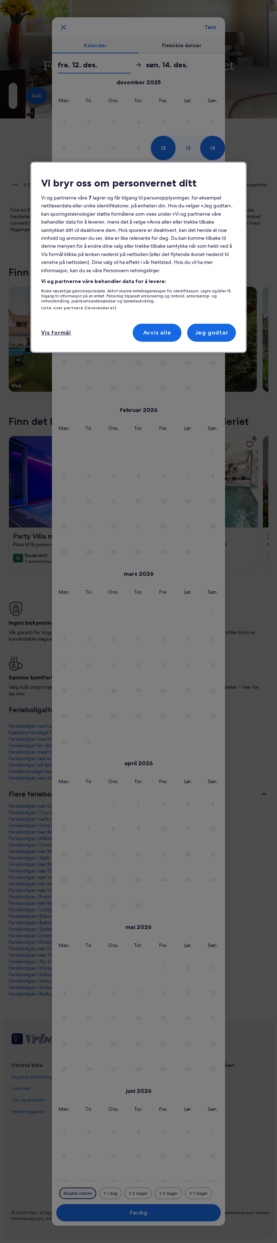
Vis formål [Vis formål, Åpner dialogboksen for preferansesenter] (56, 332)
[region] (138, 257)
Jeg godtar (211, 332)
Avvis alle (157, 332)
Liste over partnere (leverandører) (78, 307)
